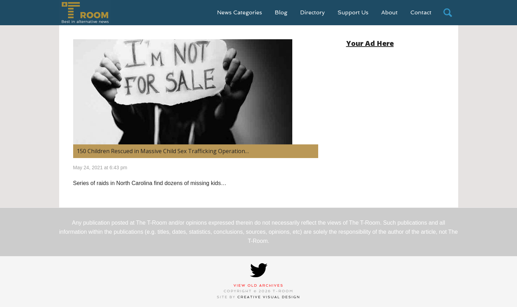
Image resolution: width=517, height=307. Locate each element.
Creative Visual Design (268, 297)
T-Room (85, 12)
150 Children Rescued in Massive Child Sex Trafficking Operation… (163, 151)
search (447, 12)
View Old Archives (258, 285)
